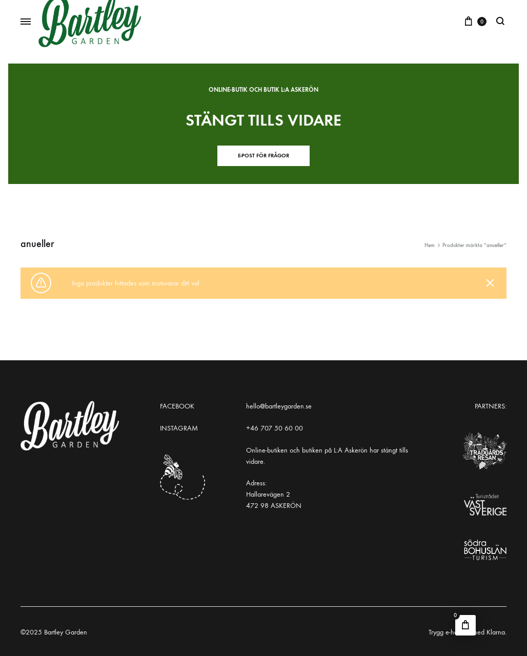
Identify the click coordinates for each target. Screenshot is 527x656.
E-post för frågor (263, 155)
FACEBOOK (177, 406)
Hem (429, 245)
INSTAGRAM (179, 428)
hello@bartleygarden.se (279, 406)
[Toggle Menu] (26, 22)
